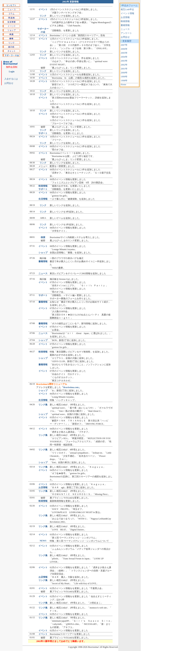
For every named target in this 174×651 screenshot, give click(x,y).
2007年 (124, 45)
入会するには (11, 79)
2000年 (124, 72)
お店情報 (125, 17)
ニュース (125, 29)
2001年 (124, 68)
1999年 (124, 76)
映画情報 (125, 21)
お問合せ (8, 83)
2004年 (124, 57)
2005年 (124, 53)
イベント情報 (127, 13)
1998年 (124, 80)
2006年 (124, 49)
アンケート (126, 33)
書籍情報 (125, 25)
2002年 (124, 64)
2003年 (124, 60)
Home (123, 84)
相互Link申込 (127, 9)
